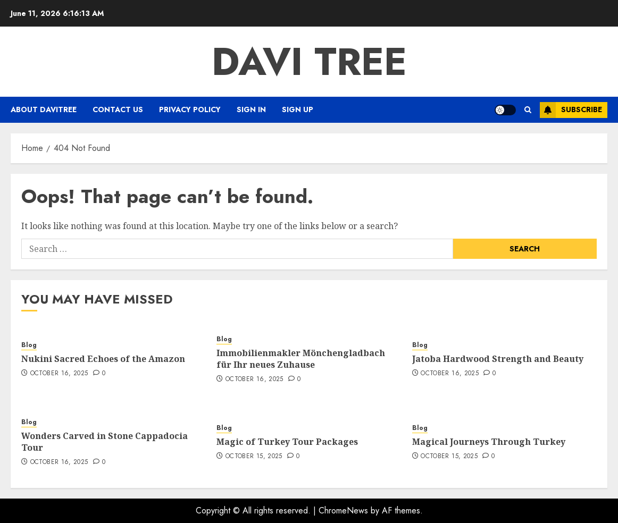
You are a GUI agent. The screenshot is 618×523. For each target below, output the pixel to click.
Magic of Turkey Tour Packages (287, 442)
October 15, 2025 (254, 456)
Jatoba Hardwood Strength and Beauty (497, 359)
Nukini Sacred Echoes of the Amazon (103, 359)
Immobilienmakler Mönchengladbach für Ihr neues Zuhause (300, 358)
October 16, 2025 (59, 373)
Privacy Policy (190, 109)
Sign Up (297, 109)
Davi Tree (309, 61)
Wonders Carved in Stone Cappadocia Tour (104, 441)
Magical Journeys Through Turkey (488, 442)
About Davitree (44, 109)
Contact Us (118, 109)
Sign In (251, 109)
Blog (29, 345)
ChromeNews (343, 510)
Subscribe (571, 110)
